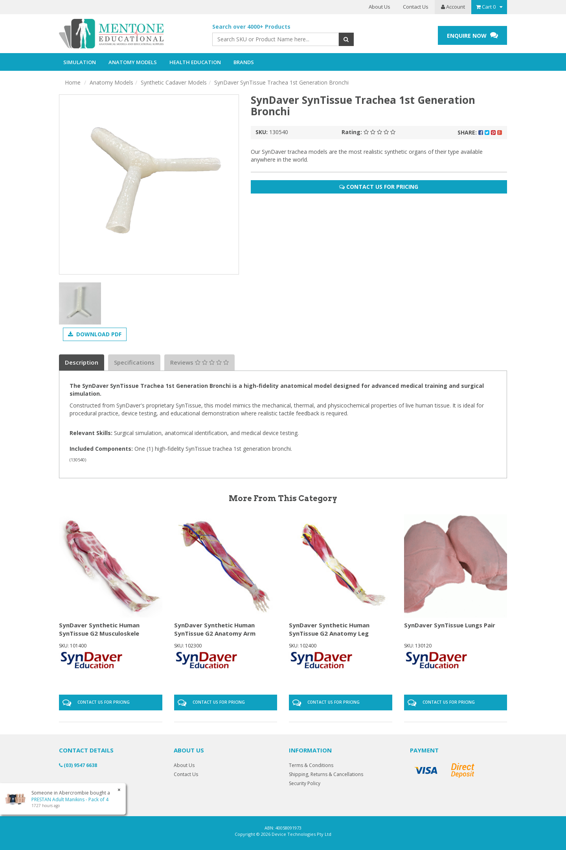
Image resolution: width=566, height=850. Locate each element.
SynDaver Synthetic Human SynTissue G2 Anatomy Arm (214, 629)
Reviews (199, 362)
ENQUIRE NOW (472, 35)
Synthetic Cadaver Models (174, 82)
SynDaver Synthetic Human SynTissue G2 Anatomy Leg (329, 629)
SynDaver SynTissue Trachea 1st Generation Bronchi (281, 82)
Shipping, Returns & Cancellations (326, 774)
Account (453, 6)
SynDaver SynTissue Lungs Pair (449, 625)
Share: (480, 132)
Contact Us (415, 6)
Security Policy (304, 783)
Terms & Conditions (311, 765)
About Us (379, 6)
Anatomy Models (111, 82)
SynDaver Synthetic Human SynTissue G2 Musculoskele (99, 629)
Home (73, 82)
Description (81, 362)
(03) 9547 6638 (78, 765)
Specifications (134, 362)
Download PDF (94, 334)
